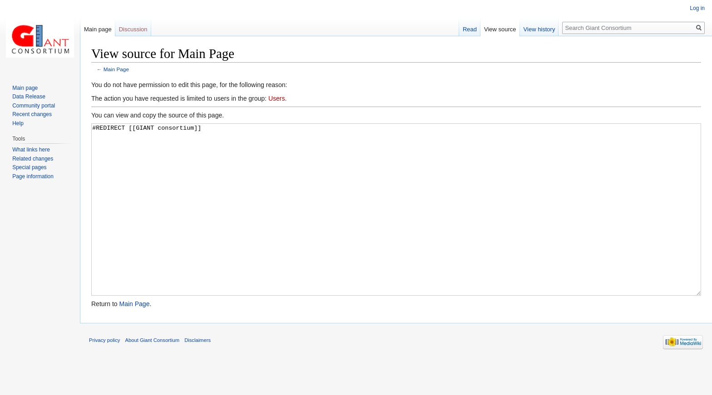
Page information (33, 176)
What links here (31, 149)
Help (18, 123)
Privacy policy (104, 374)
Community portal (33, 105)
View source (500, 29)
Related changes (32, 159)
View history (539, 29)
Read (470, 29)
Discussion (133, 29)
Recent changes (32, 114)
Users (276, 98)
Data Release (28, 96)
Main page (98, 29)
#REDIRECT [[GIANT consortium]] (396, 226)
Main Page (116, 69)
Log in (697, 8)
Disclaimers (197, 374)
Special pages (29, 167)
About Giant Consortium (152, 374)
